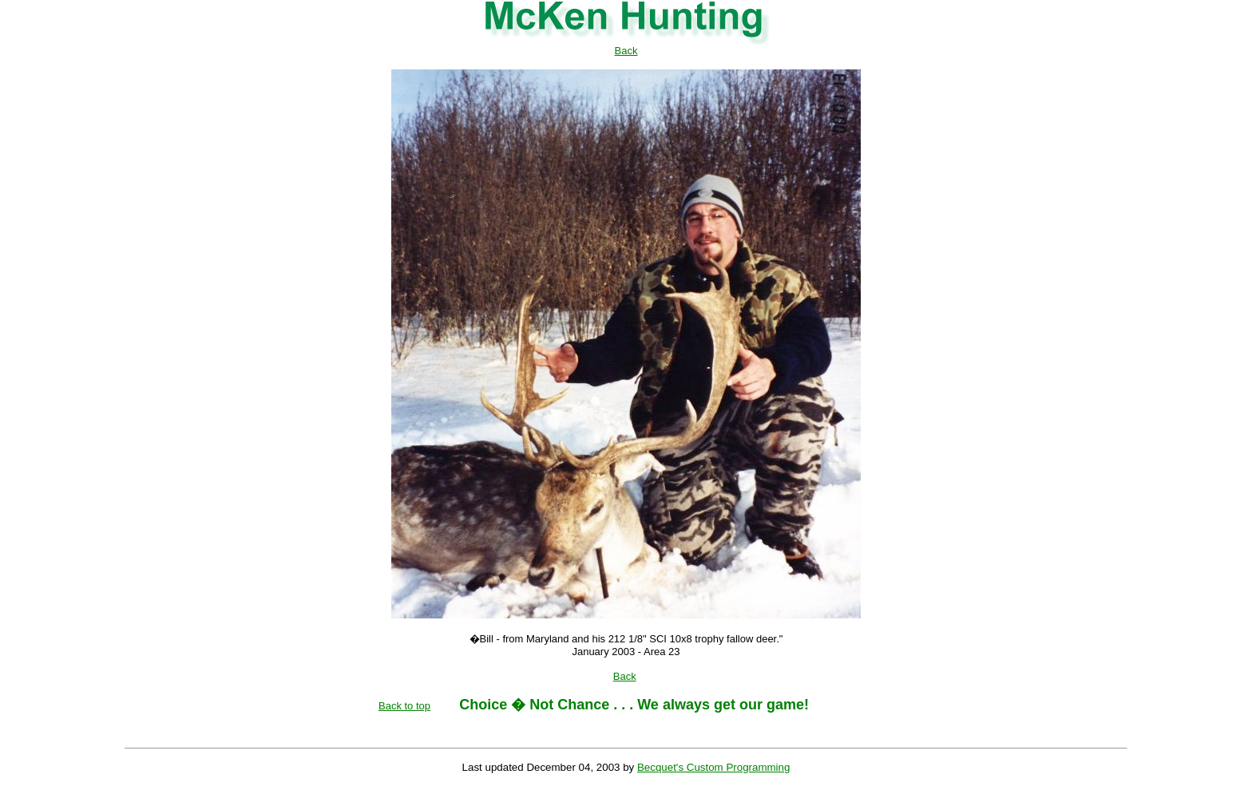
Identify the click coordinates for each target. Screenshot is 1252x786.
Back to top (404, 706)
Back (626, 51)
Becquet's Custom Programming (713, 767)
